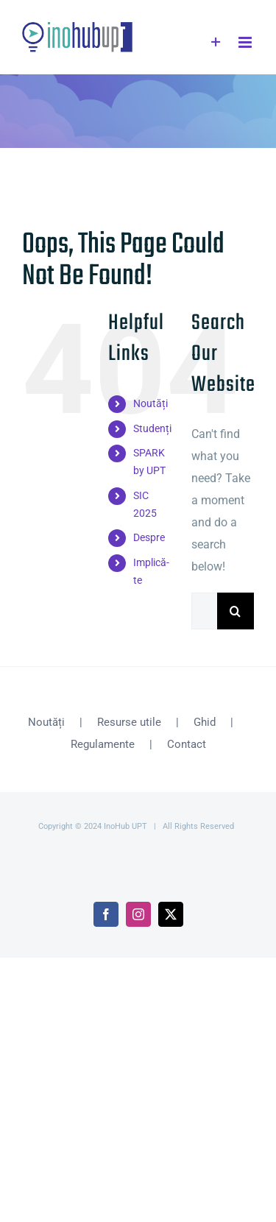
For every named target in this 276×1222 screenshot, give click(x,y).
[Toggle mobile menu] (246, 42)
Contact (186, 744)
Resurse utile (129, 722)
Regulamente (103, 744)
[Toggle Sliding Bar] (216, 42)
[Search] (235, 611)
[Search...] (204, 611)
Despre (149, 537)
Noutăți (150, 403)
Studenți (152, 428)
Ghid (205, 722)
